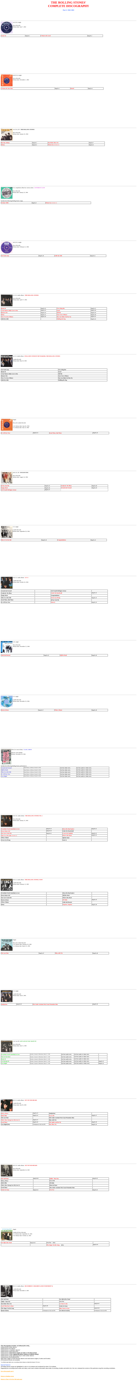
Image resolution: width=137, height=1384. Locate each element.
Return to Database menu (7, 1376)
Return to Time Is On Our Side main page (11, 1379)
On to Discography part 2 (7, 1371)
